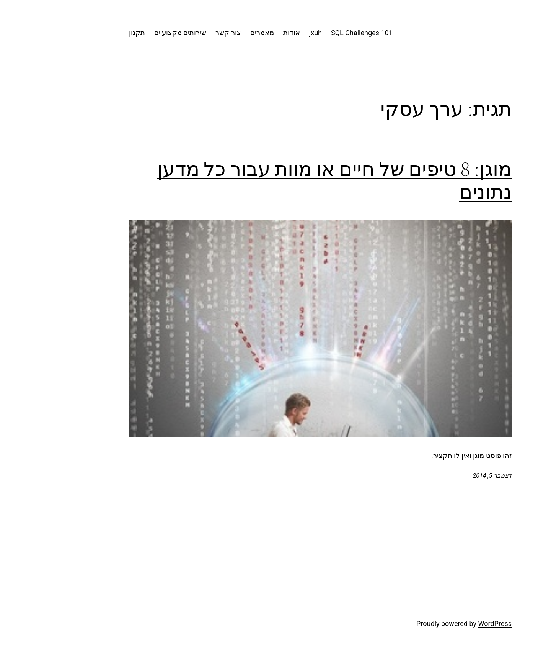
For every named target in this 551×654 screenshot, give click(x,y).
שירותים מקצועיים (135, 33)
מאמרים (217, 33)
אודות (246, 33)
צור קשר (183, 33)
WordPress (450, 624)
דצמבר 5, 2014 (447, 475)
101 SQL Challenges (317, 33)
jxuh (270, 33)
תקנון (92, 33)
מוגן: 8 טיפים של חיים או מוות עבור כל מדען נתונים (289, 180)
